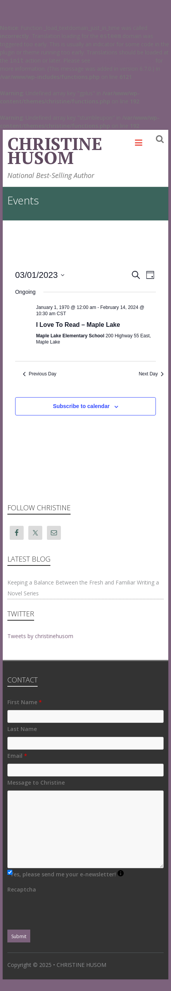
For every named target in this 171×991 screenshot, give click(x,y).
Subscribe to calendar (81, 406)
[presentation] (66, 912)
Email (17, 755)
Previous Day (39, 374)
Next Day (151, 374)
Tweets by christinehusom (40, 636)
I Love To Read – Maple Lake (78, 324)
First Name (24, 702)
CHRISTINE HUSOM (54, 150)
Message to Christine (36, 782)
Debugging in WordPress (123, 60)
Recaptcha (21, 889)
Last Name (22, 729)
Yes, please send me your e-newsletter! (67, 874)
